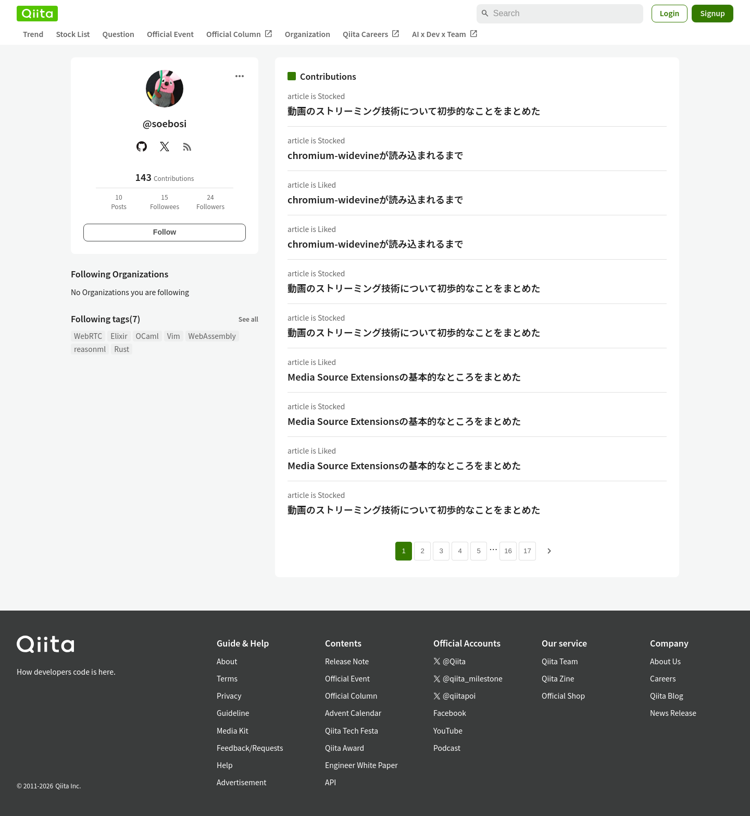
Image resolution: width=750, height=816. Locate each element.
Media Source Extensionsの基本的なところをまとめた (404, 376)
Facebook (449, 713)
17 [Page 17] (527, 551)
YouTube (448, 730)
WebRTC (88, 336)
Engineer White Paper (361, 765)
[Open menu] (239, 76)
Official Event (170, 34)
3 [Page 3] (441, 551)
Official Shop (563, 695)
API (330, 782)
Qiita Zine (558, 678)
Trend (33, 34)
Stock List (73, 34)
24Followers (210, 201)
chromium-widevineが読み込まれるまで (376, 155)
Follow (164, 232)
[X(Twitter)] (164, 146)
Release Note (347, 661)
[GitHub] (141, 146)
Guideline (233, 713)
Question (118, 34)
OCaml (147, 336)
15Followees (164, 201)
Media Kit (232, 730)
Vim (173, 336)
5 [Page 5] (478, 551)
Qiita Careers (371, 34)
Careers (663, 678)
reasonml (90, 349)
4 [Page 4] (459, 551)
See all (248, 318)
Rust (121, 349)
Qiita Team (560, 661)
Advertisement (242, 782)
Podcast (446, 747)
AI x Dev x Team (445, 34)
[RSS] (187, 146)
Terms (227, 678)
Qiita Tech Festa (351, 730)
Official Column (239, 34)
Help (225, 765)
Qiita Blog (666, 695)
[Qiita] (37, 13)
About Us (665, 661)
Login (670, 13)
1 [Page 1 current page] (403, 551)
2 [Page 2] (422, 551)
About (227, 661)
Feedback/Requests (250, 747)
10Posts (119, 201)
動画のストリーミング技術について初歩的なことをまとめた (414, 110)
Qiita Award (344, 747)
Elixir (118, 336)
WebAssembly (212, 336)
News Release (673, 713)
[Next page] (549, 551)
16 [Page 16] (508, 551)
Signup (712, 13)
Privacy (229, 695)
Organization (307, 34)
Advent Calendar (353, 713)
